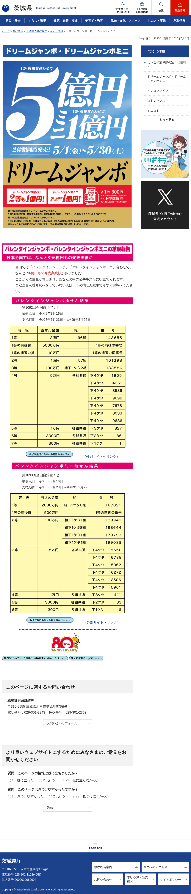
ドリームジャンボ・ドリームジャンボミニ (166, 78)
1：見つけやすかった (28, 796)
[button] (142, 7)
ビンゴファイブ (157, 90)
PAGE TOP (95, 848)
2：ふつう (50, 780)
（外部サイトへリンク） (67, 456)
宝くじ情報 (56, 31)
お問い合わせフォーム (62, 723)
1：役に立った (23, 780)
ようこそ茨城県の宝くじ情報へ (166, 64)
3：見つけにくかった (93, 796)
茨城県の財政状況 (36, 31)
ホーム (6, 31)
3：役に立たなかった (83, 780)
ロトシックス (156, 100)
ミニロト (153, 110)
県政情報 (18, 31)
